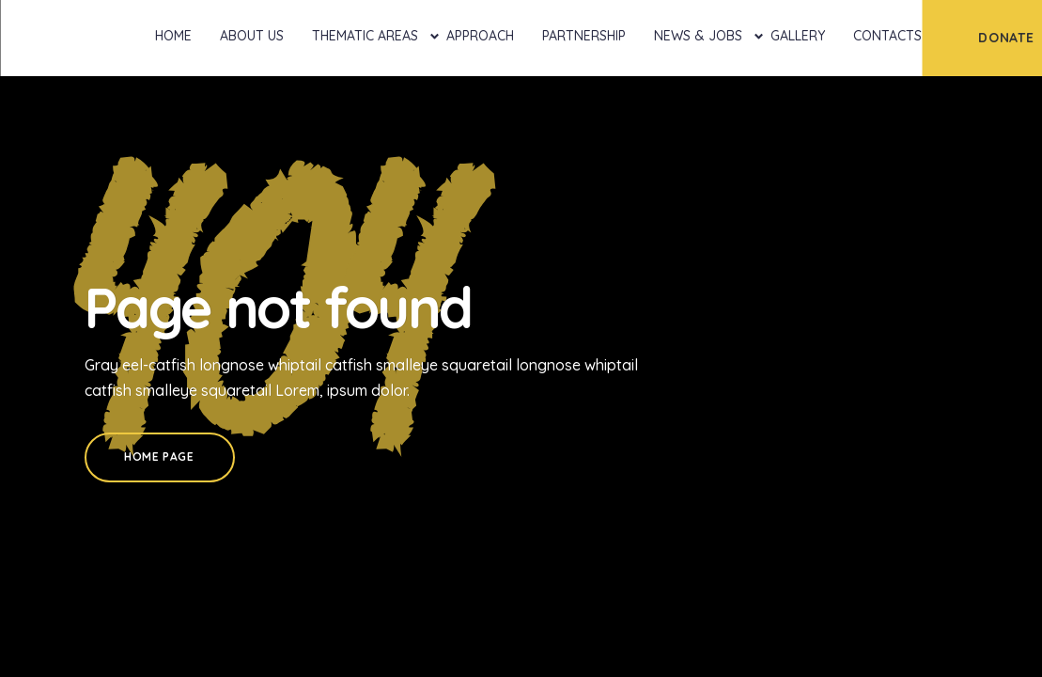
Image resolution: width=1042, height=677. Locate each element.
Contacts (887, 35)
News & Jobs (698, 35)
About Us (252, 35)
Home (173, 35)
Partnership (584, 35)
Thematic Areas (365, 35)
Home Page (159, 456)
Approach (480, 35)
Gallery (797, 35)
